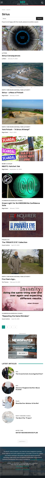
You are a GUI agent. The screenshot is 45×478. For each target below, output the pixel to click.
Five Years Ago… (9, 279)
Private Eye (5, 239)
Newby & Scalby (7, 163)
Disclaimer (19, 469)
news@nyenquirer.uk (36, 459)
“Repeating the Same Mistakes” (15, 316)
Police (17, 401)
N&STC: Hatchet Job (11, 166)
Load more (22, 441)
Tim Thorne (5, 282)
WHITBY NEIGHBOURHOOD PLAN (27, 433)
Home (3, 10)
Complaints (26, 469)
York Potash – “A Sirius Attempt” (16, 129)
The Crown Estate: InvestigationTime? (29, 374)
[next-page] (15, 327)
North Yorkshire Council (23, 415)
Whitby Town (19, 430)
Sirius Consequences (11, 56)
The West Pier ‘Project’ (24, 418)
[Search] (39, 18)
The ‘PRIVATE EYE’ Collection (14, 242)
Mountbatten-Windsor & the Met (27, 403)
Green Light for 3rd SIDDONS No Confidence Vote (21, 204)
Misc (17, 371)
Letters (4, 53)
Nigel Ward (5, 95)
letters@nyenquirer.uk (22, 466)
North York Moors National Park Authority (16, 90)
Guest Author (6, 245)
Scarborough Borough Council (12, 200)
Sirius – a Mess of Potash (12, 92)
